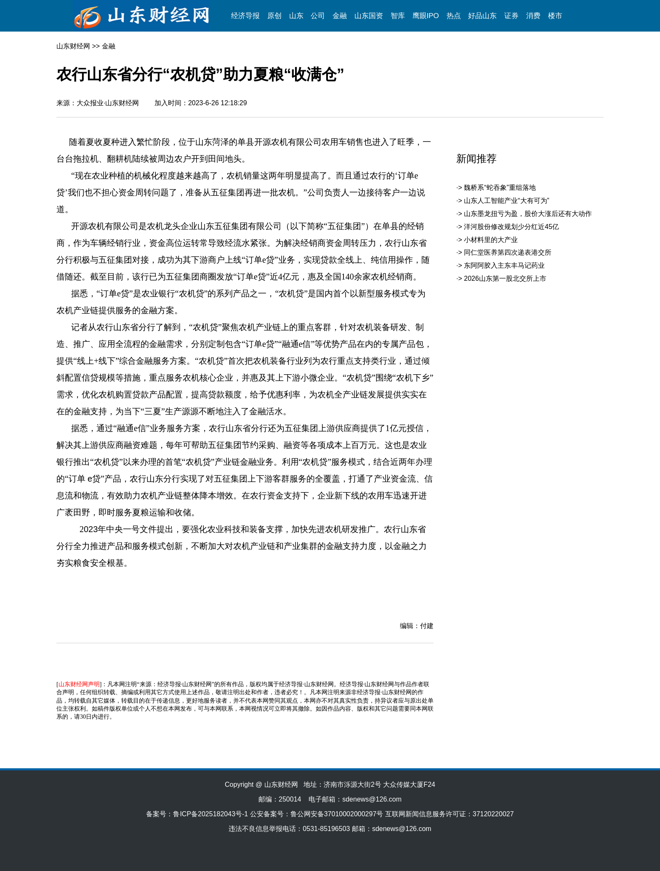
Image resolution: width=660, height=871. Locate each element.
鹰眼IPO (425, 16)
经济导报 (245, 16)
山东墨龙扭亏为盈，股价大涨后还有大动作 (528, 213)
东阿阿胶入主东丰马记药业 (504, 265)
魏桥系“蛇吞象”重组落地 (500, 187)
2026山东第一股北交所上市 (505, 278)
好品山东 (482, 16)
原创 (274, 16)
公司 (318, 16)
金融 (340, 16)
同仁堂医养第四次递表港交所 (507, 252)
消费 (533, 16)
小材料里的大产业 (491, 239)
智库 (398, 16)
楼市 (555, 16)
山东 (296, 16)
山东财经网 (73, 46)
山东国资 (368, 16)
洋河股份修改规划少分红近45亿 (511, 226)
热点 (454, 16)
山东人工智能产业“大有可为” (506, 200)
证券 (511, 16)
